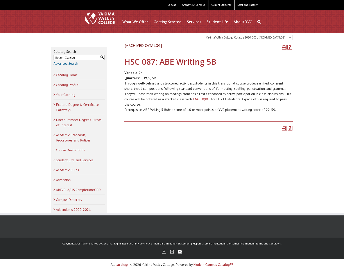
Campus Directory (69, 199)
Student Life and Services (74, 160)
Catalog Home (67, 75)
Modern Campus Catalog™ (213, 264)
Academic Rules (67, 170)
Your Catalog (65, 94)
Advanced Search (66, 63)
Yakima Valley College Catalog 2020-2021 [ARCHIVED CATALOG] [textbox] (245, 37)
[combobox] (248, 37)
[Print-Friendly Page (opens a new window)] (284, 47)
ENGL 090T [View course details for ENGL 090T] (201, 99)
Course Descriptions (70, 150)
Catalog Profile (67, 85)
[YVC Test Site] (99, 18)
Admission (63, 180)
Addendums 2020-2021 (73, 209)
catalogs (122, 264)
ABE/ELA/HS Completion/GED (78, 189)
